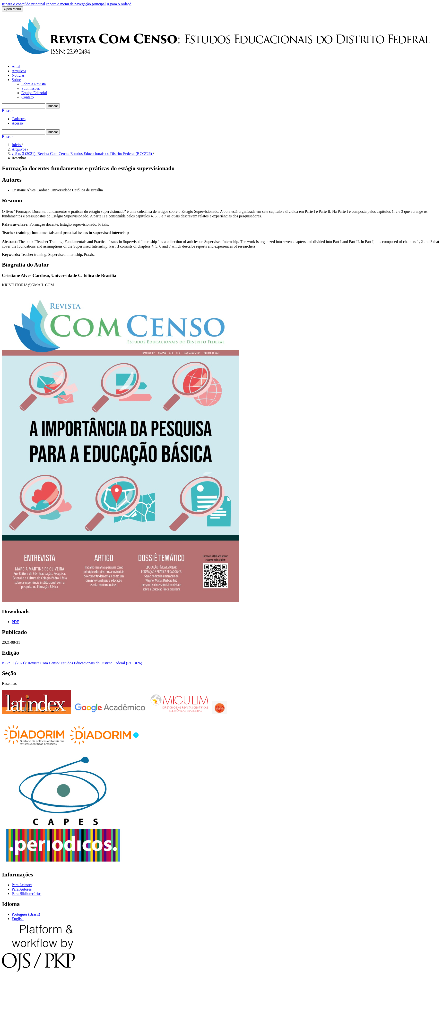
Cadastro (19, 119)
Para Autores (22, 889)
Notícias (18, 75)
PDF (15, 622)
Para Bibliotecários (26, 894)
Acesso (17, 123)
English (18, 919)
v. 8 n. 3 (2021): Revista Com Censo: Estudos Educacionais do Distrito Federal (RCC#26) (82, 154)
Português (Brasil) (26, 914)
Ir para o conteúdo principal (23, 4)
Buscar (53, 106)
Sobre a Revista (33, 84)
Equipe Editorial (34, 93)
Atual (16, 66)
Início (17, 145)
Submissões (30, 88)
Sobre (16, 80)
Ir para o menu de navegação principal (76, 4)
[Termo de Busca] (23, 105)
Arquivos (19, 71)
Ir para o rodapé (119, 4)
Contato (27, 97)
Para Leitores (22, 885)
